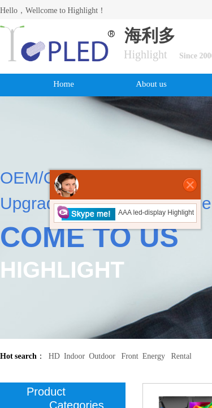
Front (129, 356)
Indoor (74, 356)
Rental (181, 356)
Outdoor (102, 356)
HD (54, 356)
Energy (153, 356)
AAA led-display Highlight (125, 212)
